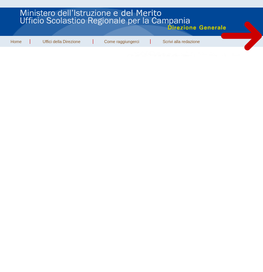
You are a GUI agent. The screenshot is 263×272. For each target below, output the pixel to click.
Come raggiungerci (121, 41)
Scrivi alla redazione (181, 41)
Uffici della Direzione (61, 41)
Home (16, 41)
